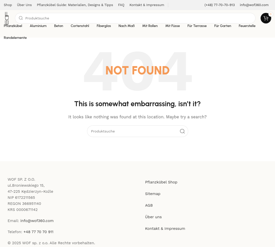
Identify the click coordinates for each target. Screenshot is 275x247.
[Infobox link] (220, 5)
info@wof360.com (37, 220)
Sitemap (153, 193)
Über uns (153, 217)
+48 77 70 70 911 (38, 232)
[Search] (135, 18)
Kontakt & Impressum (165, 228)
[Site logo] (7, 18)
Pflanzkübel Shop (161, 182)
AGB (149, 205)
